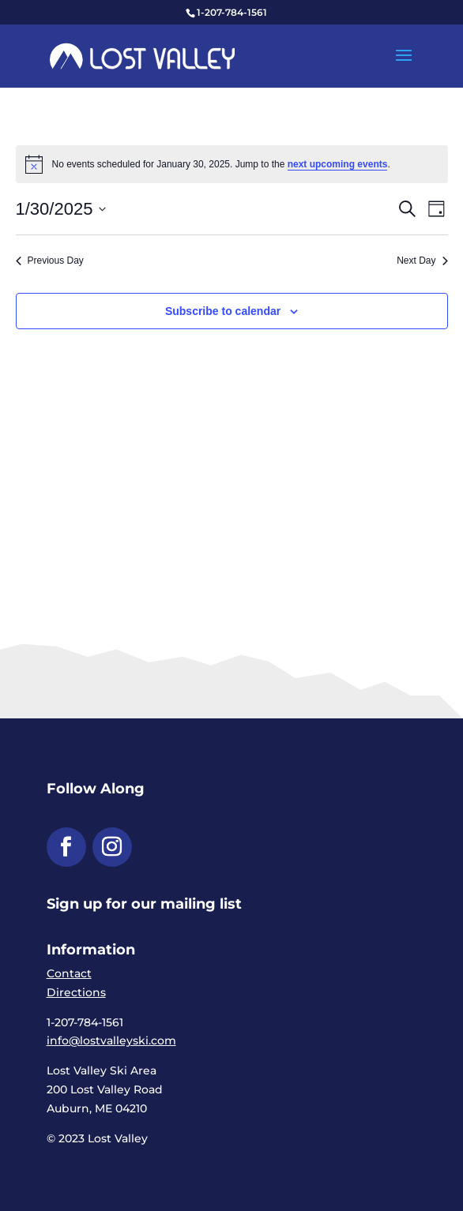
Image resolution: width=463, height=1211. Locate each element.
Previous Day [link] (50, 260)
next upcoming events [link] (338, 164)
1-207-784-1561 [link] (232, 12)
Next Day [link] (422, 260)
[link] (142, 55)
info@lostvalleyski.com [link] (111, 1040)
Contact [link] (69, 973)
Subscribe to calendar (222, 311)
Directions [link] (76, 992)
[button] (403, 65)
